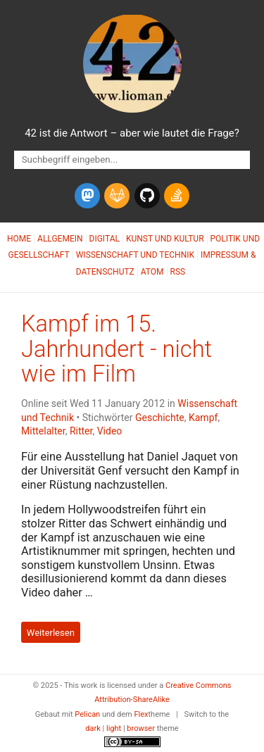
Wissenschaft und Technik (135, 255)
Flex (141, 714)
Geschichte (159, 417)
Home (19, 239)
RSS (178, 272)
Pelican (87, 714)
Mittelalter (43, 431)
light (113, 728)
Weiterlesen (51, 632)
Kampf (203, 417)
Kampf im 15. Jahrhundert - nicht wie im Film (116, 349)
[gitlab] (117, 195)
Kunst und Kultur (165, 239)
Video (109, 431)
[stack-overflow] (176, 195)
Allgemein (60, 239)
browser (141, 728)
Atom (152, 272)
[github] (147, 195)
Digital (104, 239)
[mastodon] (87, 195)
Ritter (81, 431)
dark (93, 728)
